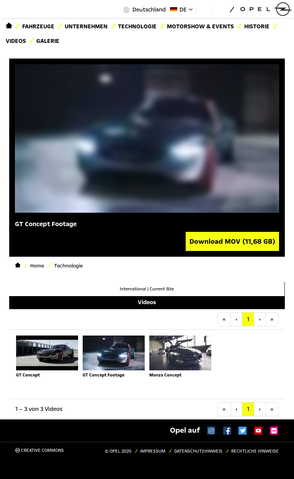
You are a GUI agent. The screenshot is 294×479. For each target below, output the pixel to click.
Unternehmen (86, 26)
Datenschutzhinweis (198, 451)
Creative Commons (39, 450)
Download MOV (232, 241)
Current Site (162, 289)
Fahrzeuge (38, 26)
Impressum (152, 451)
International (133, 289)
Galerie (47, 41)
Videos (16, 41)
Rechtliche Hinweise (255, 451)
